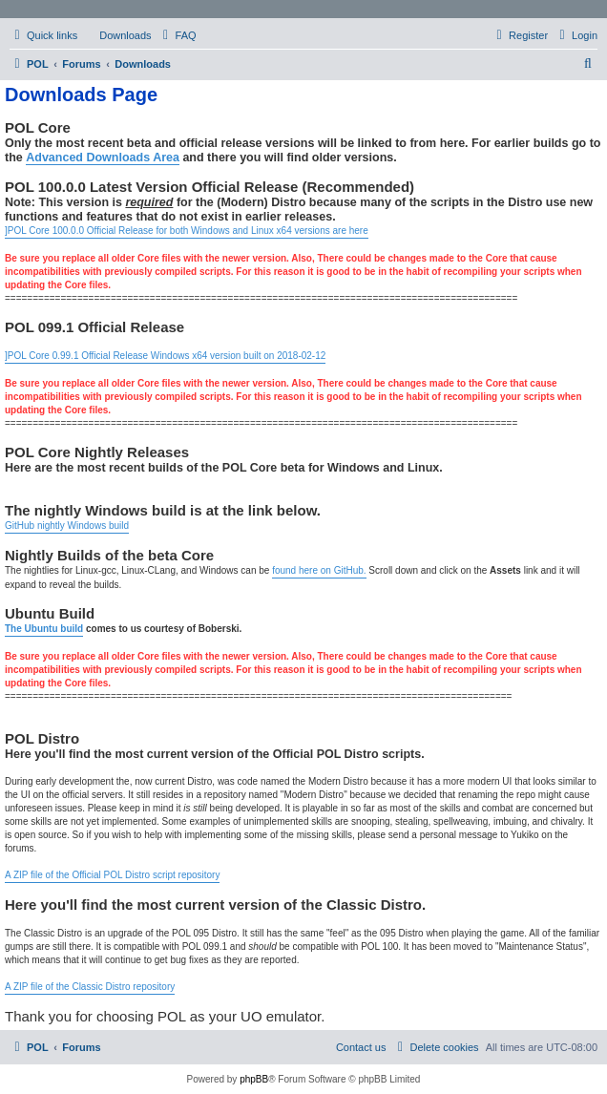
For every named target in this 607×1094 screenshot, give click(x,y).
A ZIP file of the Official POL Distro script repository (112, 875)
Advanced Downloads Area (102, 157)
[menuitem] (116, 35)
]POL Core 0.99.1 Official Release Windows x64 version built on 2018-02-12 (165, 355)
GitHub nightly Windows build (67, 525)
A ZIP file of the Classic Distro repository (90, 986)
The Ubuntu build (44, 628)
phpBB (254, 1079)
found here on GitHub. (319, 570)
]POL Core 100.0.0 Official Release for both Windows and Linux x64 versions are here (186, 230)
